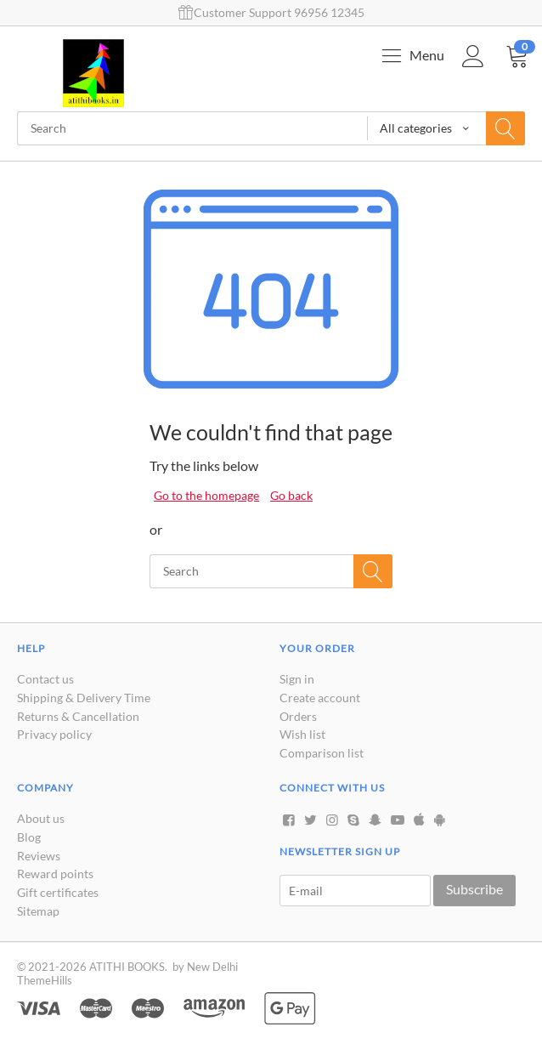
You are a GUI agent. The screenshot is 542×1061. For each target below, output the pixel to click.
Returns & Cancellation (78, 716)
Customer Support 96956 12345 (271, 12)
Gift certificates (58, 892)
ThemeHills (44, 980)
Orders (298, 716)
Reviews (38, 855)
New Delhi (212, 966)
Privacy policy (54, 734)
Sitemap (38, 911)
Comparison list (321, 753)
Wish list (302, 734)
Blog (29, 837)
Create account (319, 697)
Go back (291, 495)
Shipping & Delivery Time (83, 697)
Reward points (55, 873)
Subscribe (474, 889)
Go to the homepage (206, 495)
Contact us (45, 679)
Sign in (296, 679)
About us (41, 818)
